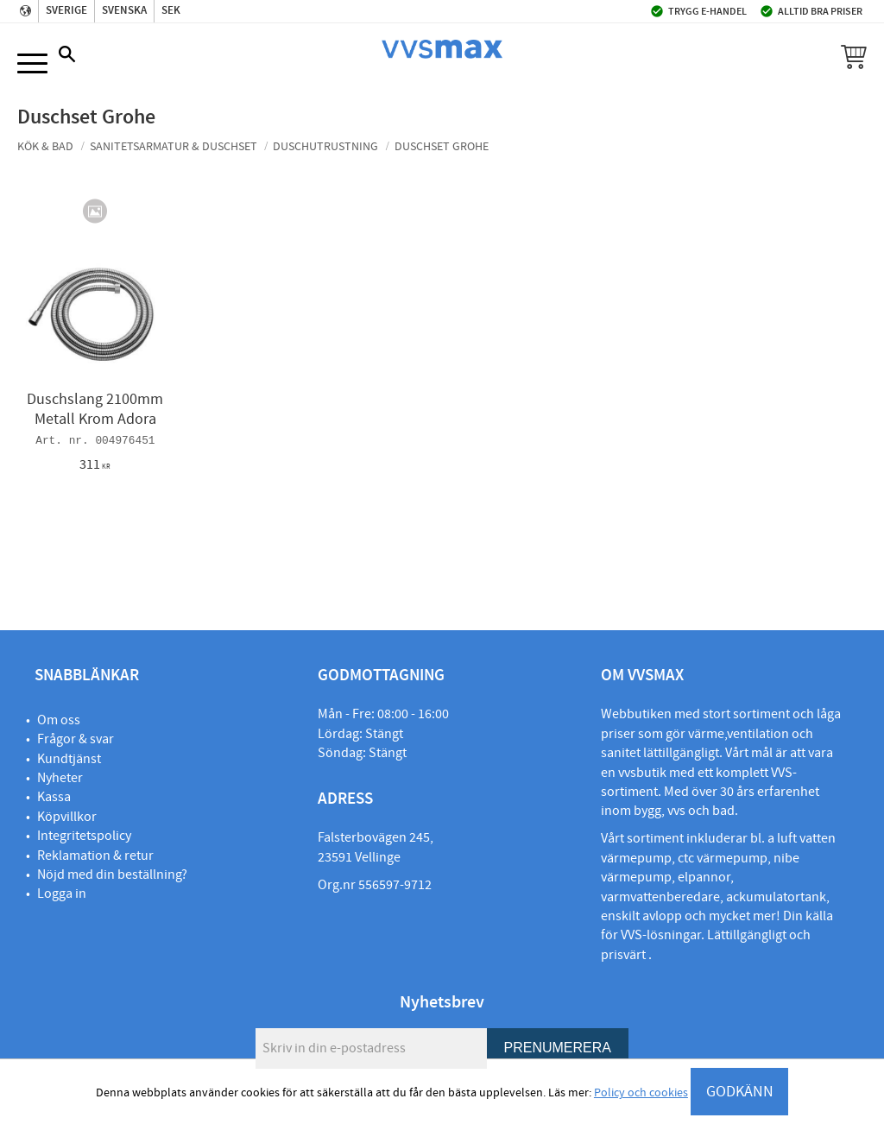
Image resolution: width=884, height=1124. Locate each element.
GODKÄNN (740, 1092)
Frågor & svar (75, 739)
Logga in (61, 893)
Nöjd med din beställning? (112, 874)
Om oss (58, 720)
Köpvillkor (67, 816)
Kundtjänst (69, 758)
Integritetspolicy (84, 835)
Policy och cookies (641, 1093)
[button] (32, 64)
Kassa (54, 796)
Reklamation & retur (95, 855)
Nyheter (60, 777)
